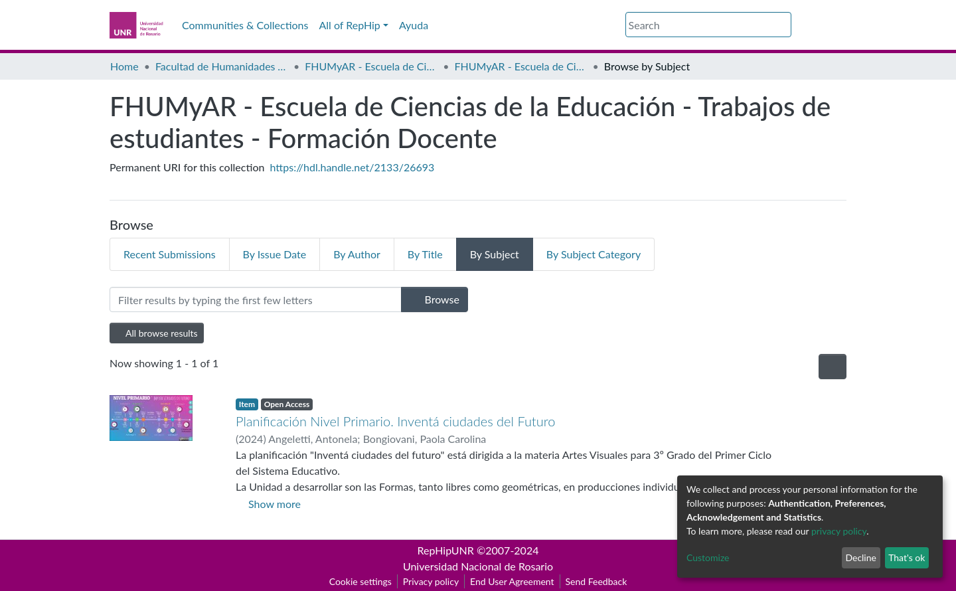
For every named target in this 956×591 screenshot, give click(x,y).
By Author (356, 254)
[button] (799, 25)
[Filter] (256, 299)
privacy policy (838, 531)
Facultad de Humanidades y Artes (221, 66)
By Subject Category (593, 254)
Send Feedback (596, 581)
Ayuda (413, 25)
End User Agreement (512, 581)
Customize (708, 557)
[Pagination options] (832, 366)
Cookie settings (360, 581)
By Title (425, 254)
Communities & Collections (245, 25)
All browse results (157, 333)
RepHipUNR (446, 550)
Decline (860, 557)
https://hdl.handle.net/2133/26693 (352, 167)
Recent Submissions (169, 254)
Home (124, 66)
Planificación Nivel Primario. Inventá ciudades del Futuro (395, 421)
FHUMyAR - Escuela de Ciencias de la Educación (371, 66)
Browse (434, 299)
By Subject (494, 254)
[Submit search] (783, 25)
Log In (823, 25)
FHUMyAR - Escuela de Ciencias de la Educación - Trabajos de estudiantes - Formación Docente (521, 66)
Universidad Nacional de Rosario (478, 566)
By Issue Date (275, 254)
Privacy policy (431, 581)
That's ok (906, 557)
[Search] (708, 24)
